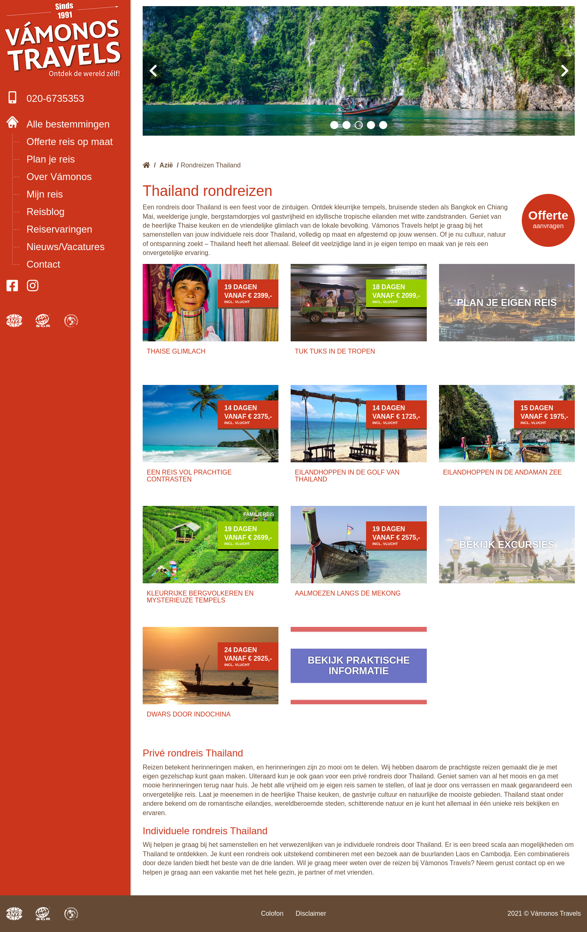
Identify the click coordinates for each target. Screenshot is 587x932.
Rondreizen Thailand (211, 165)
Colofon (272, 913)
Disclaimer (311, 913)
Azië (166, 165)
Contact (43, 264)
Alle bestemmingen (68, 124)
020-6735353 (45, 97)
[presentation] (153, 71)
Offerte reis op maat (69, 141)
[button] (334, 125)
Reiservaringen (59, 229)
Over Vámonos (59, 176)
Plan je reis (50, 159)
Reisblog (45, 211)
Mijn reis (44, 194)
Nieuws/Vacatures (65, 246)
